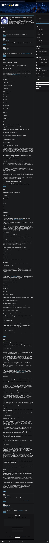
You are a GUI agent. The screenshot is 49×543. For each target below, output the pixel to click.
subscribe (23, 536)
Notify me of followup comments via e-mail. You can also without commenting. (17, 536)
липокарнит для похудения (15, 74)
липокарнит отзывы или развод (21, 371)
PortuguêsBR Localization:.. (42, 64)
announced (21, 17)
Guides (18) (39, 24)
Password (37, 83)
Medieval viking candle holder (26, 53)
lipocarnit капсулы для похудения (18, 219)
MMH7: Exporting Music (41, 73)
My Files (38, 20)
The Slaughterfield (40, 50)
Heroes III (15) (40, 29)
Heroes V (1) (40, 32)
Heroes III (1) (40, 40)
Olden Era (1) (40, 43)
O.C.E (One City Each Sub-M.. (42, 51)
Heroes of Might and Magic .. (42, 61)
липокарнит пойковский (13, 276)
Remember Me (39, 86)
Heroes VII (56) (40, 34)
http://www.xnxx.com (20, 510)
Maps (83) (38, 26)
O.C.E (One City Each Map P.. (42, 53)
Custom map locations (41, 72)
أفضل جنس (27, 500)
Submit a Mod (39, 18)
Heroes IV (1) (40, 31)
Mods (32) (38, 37)
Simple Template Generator (42, 59)
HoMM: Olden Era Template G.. (42, 70)
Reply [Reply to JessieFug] (4, 501)
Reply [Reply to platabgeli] (4, 336)
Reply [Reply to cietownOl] (4, 186)
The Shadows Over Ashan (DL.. (41, 66)
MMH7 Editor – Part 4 (40, 75)
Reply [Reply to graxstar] (4, 44)
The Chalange (39, 54)
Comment (17, 518)
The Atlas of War (40, 48)
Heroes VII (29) (40, 42)
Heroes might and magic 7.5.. (42, 62)
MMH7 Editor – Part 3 (40, 76)
